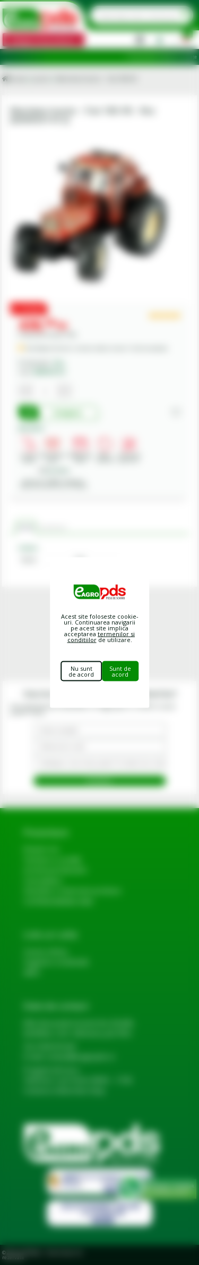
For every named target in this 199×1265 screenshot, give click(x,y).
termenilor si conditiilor (101, 637)
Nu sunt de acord (81, 671)
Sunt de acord (120, 671)
